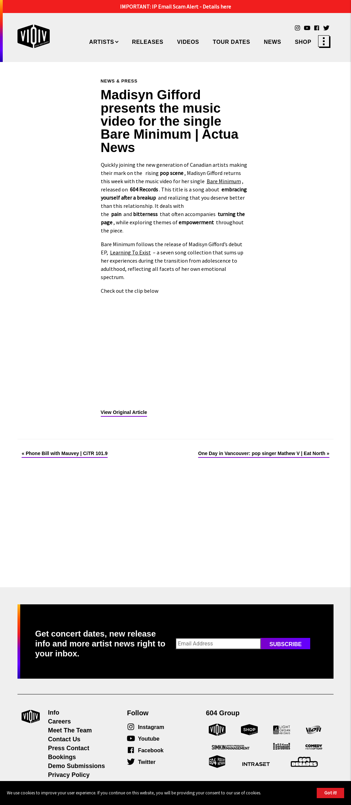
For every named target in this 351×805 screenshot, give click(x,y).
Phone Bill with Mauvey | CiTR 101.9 (67, 453)
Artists (101, 42)
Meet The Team (70, 730)
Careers (59, 721)
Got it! (330, 793)
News (272, 42)
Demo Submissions (76, 766)
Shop (303, 42)
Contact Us (64, 739)
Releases (147, 42)
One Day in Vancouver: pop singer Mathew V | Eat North (261, 453)
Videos (188, 42)
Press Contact (68, 748)
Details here (217, 6)
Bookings (62, 757)
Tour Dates (231, 42)
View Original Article (124, 412)
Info (53, 712)
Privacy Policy (68, 774)
